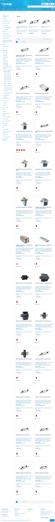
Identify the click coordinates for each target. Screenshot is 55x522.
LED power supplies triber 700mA (7, 84)
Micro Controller (5, 29)
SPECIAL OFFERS (5, 129)
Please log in (19, 33)
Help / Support (17, 514)
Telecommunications (6, 23)
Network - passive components (6, 16)
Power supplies (5, 118)
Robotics (4, 44)
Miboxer (4, 58)
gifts (3, 127)
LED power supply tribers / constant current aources (8, 79)
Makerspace (5, 31)
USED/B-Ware (5, 123)
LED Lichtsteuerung (6, 98)
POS (3, 48)
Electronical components (7, 27)
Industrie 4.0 (5, 105)
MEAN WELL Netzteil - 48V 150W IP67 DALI (43, 434)
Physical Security (6, 100)
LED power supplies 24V (7, 74)
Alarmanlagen (5, 25)
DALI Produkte (5, 61)
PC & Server (5, 18)
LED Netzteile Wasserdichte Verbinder (8, 90)
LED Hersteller (5, 57)
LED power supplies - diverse (8, 88)
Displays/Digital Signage (7, 35)
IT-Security (4, 102)
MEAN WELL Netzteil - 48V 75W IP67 (42, 472)
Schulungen (5, 125)
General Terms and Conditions (20, 513)
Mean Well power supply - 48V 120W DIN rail (24, 207)
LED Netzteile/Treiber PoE (7, 93)
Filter (18, 39)
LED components (6, 95)
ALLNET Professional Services (6, 114)
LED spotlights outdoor (7, 65)
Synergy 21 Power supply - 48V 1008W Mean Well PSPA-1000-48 (24, 246)
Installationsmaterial (6, 116)
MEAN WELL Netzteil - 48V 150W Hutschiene (24, 283)
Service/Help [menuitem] (50, 0)
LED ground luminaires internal (7, 68)
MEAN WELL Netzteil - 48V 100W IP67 (45, 27)
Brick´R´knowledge (6, 38)
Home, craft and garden (7, 120)
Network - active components (5, 140)
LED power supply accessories (8, 92)
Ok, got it (52, 520)
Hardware (4, 111)
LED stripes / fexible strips (8, 69)
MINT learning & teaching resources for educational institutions (7, 41)
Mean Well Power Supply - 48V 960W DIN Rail (43, 169)
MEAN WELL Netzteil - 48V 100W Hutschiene (43, 283)
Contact (16, 512)
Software (4, 109)
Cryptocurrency (5, 134)
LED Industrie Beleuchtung (5, 64)
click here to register (45, 517)
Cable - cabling (5, 107)
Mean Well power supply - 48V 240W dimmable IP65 (44, 132)
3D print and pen (6, 46)
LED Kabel (5, 55)
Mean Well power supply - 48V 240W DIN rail (24, 131)
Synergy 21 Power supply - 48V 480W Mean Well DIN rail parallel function (43, 208)
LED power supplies (6, 71)
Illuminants (5, 96)
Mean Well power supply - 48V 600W (42, 93)
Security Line (5, 54)
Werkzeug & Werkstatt (7, 136)
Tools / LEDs (5, 50)
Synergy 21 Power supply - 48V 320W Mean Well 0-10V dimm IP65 (22, 27)
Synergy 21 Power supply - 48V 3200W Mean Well (43, 246)
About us (16, 510)
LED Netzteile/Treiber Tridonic (8, 87)
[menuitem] (42, 4)
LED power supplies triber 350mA (7, 81)
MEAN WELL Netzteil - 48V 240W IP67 (33, 27)
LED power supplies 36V (7, 75)
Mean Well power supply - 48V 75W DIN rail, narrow (24, 170)
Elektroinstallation (6, 33)
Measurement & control (7, 21)
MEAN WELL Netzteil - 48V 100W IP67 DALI (24, 472)
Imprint (16, 515)
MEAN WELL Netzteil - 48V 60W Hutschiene (24, 321)
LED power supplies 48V (7, 77)
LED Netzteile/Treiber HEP (8, 85)
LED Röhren (5, 52)
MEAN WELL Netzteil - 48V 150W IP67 (23, 434)
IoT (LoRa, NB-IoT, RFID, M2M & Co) (7, 132)
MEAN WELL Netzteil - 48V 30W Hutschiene (43, 321)
